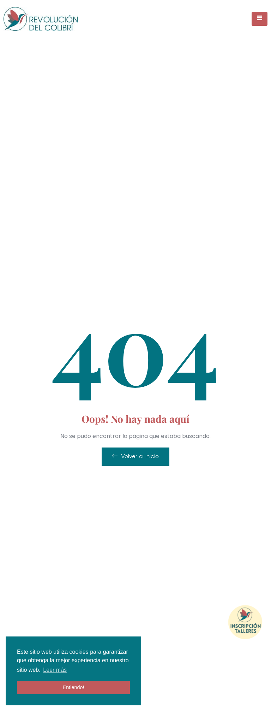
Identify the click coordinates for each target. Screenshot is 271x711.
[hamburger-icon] (259, 19)
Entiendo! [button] (73, 687)
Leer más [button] (55, 670)
